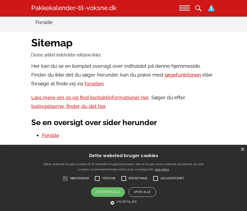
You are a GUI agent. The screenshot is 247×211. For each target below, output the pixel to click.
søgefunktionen (182, 75)
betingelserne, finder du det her (68, 106)
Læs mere (162, 169)
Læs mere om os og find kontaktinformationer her (90, 97)
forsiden (94, 84)
